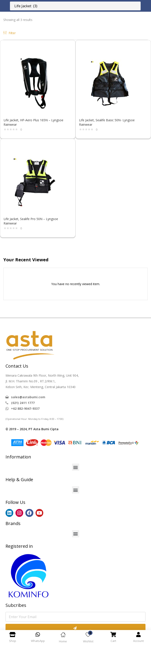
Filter (9, 33)
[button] (75, 467)
